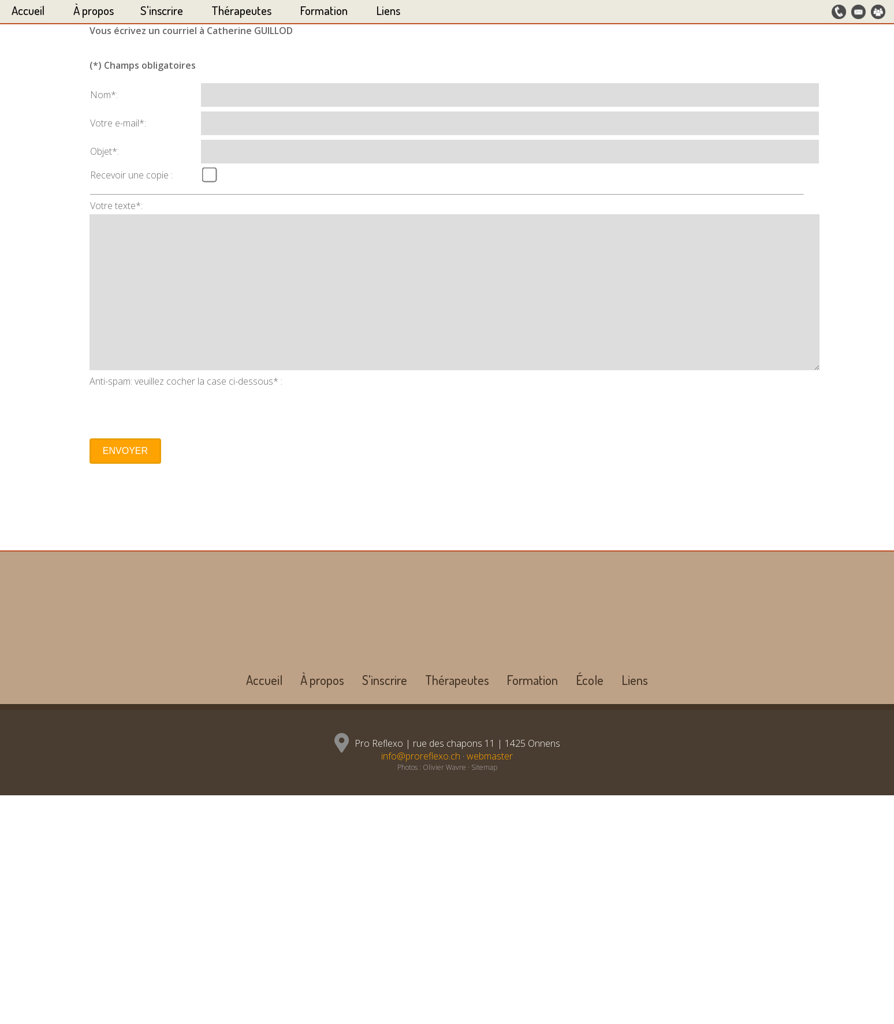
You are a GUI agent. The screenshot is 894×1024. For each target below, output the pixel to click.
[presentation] (177, 973)
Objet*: (104, 714)
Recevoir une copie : (131, 738)
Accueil (28, 10)
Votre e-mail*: (118, 686)
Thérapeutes (241, 10)
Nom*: (104, 657)
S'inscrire (161, 10)
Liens (388, 10)
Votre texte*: (116, 768)
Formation (324, 10)
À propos (93, 10)
